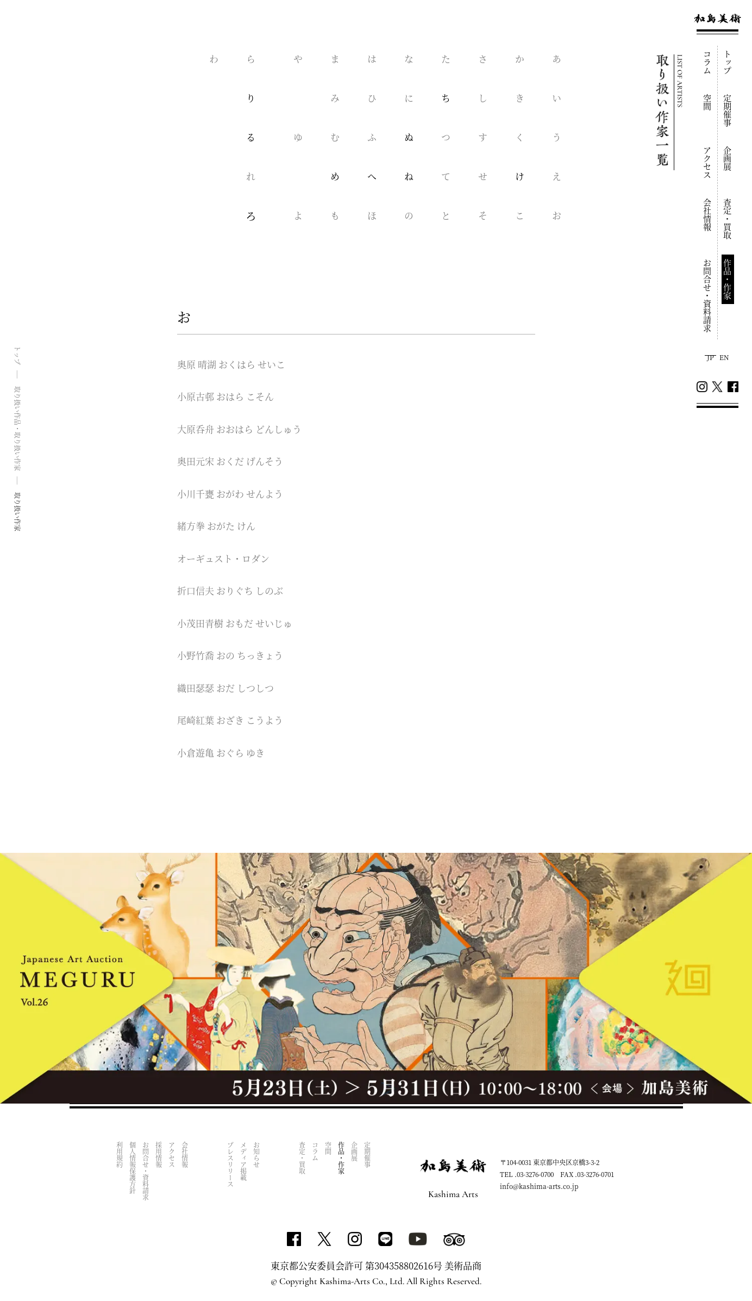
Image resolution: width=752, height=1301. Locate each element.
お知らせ (256, 1155)
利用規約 (119, 1155)
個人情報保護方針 (132, 1168)
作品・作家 (728, 279)
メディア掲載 (243, 1161)
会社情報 (707, 215)
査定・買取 (728, 219)
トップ (728, 62)
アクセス (707, 162)
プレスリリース (230, 1164)
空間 (707, 102)
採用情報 (159, 1155)
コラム (707, 62)
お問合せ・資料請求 (707, 295)
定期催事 (728, 110)
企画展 (728, 158)
